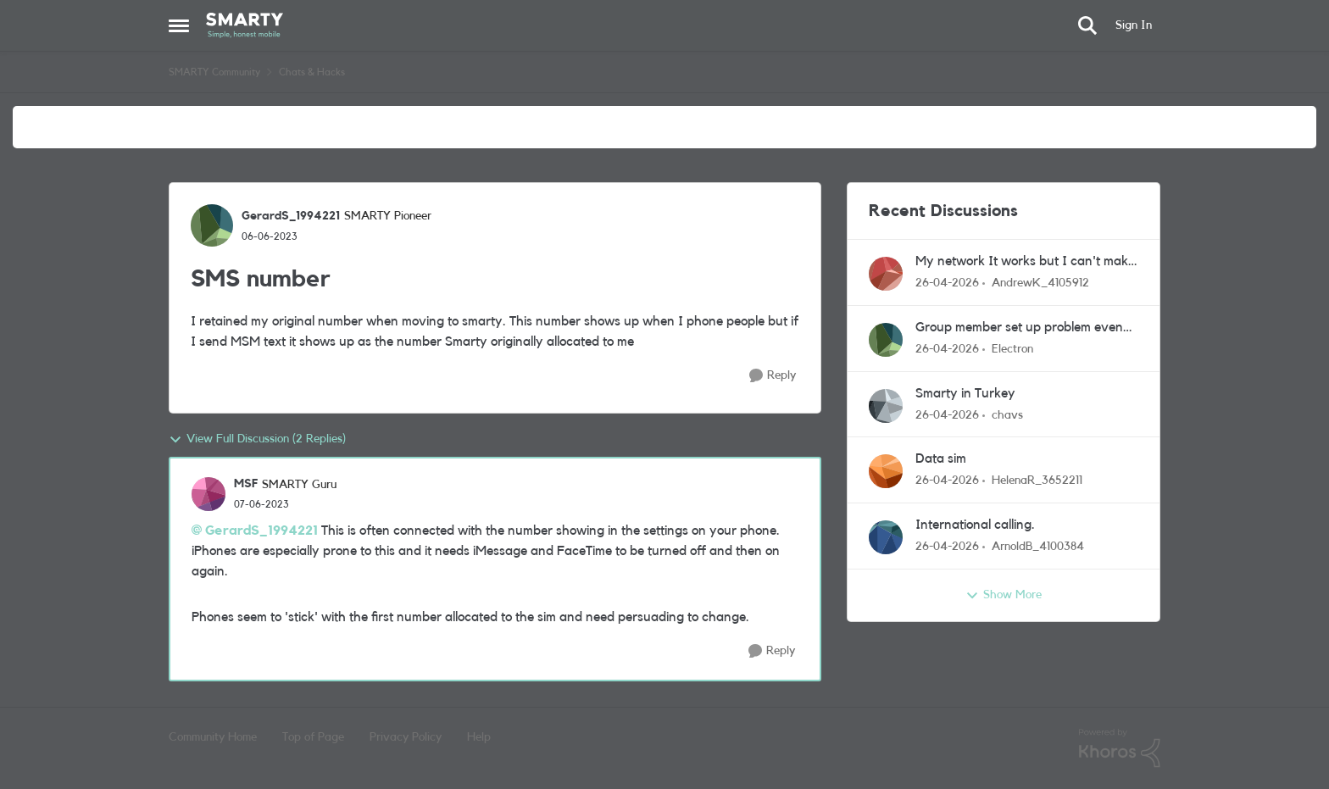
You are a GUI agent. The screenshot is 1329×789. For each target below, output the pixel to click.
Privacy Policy (406, 737)
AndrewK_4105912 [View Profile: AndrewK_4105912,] (1040, 283)
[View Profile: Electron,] (886, 340)
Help (479, 737)
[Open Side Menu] (178, 25)
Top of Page (313, 737)
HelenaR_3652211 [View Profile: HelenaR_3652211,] (1037, 480)
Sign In (1133, 25)
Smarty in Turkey (965, 393)
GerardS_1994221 (261, 530)
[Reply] (772, 375)
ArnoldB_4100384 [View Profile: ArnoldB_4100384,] (1038, 547)
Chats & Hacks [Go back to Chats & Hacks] (312, 72)
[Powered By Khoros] (1119, 748)
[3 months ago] (947, 283)
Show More (1003, 596)
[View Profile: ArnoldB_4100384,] (886, 537)
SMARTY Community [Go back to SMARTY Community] (214, 72)
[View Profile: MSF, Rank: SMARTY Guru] (208, 494)
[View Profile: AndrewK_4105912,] (886, 274)
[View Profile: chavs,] (886, 406)
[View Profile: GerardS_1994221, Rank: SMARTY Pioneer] (212, 225)
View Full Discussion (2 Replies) (257, 440)
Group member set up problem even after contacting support (1019, 328)
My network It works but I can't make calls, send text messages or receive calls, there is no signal (1025, 262)
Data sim (940, 458)
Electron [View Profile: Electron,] (1012, 349)
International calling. (975, 524)
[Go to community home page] (244, 25)
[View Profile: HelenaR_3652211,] (886, 471)
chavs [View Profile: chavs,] (1007, 414)
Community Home (213, 737)
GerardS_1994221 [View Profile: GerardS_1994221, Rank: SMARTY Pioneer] (291, 216)
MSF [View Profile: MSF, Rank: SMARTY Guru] (246, 484)
